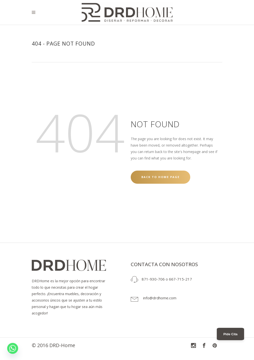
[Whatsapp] (12, 348)
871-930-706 (153, 279)
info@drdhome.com (159, 297)
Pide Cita (230, 334)
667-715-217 (180, 279)
